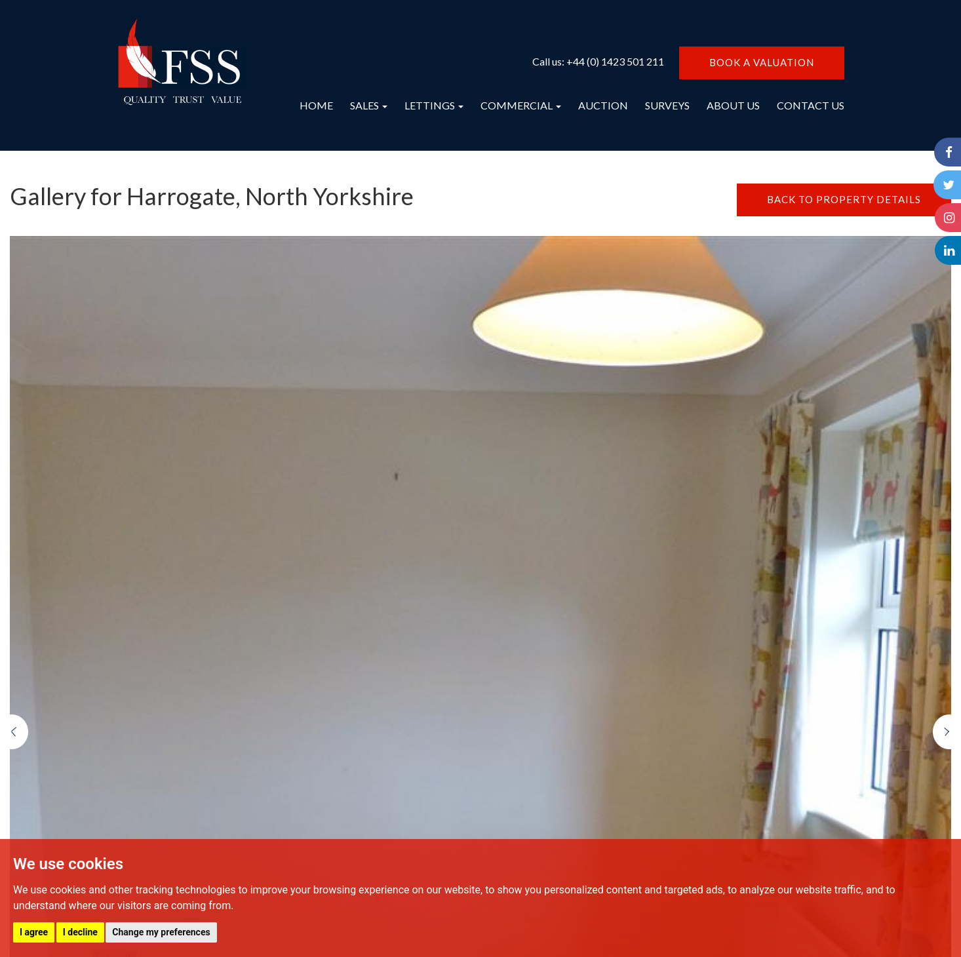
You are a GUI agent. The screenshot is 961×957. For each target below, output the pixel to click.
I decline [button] (80, 932)
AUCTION (603, 105)
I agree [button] (34, 932)
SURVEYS (667, 105)
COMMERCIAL (520, 105)
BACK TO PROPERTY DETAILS (844, 199)
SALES (368, 105)
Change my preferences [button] (161, 932)
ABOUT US (733, 105)
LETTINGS (433, 105)
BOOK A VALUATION (761, 62)
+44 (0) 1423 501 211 (615, 61)
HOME (316, 105)
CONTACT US (810, 105)
